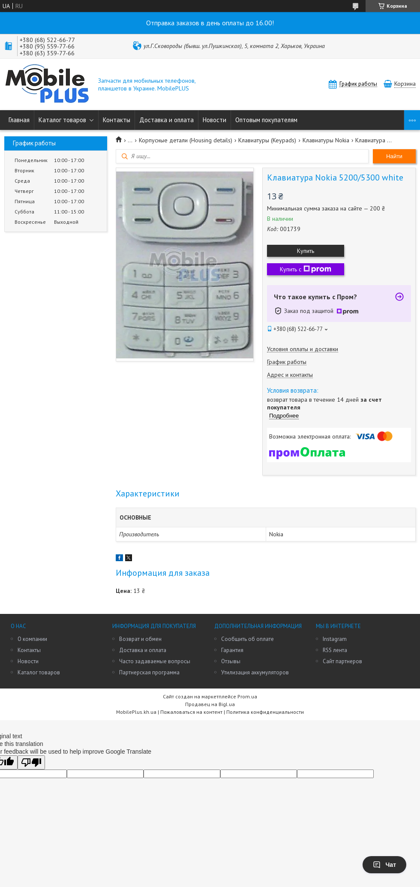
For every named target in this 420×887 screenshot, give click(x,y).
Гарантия (232, 650)
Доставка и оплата (166, 120)
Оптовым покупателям (266, 120)
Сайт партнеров (342, 661)
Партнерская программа (149, 672)
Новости (214, 120)
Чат (384, 865)
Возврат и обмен (140, 639)
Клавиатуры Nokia (326, 140)
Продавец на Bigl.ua (210, 704)
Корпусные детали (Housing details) (185, 140)
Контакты (116, 120)
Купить (305, 251)
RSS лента (335, 650)
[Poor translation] (31, 762)
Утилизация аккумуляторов (255, 672)
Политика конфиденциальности (265, 712)
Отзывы (230, 661)
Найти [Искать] (394, 156)
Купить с (305, 269)
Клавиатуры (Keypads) (267, 140)
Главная (19, 120)
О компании (32, 639)
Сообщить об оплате (247, 639)
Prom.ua (247, 696)
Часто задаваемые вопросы (154, 661)
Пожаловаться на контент (191, 712)
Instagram (335, 639)
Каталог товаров (62, 120)
